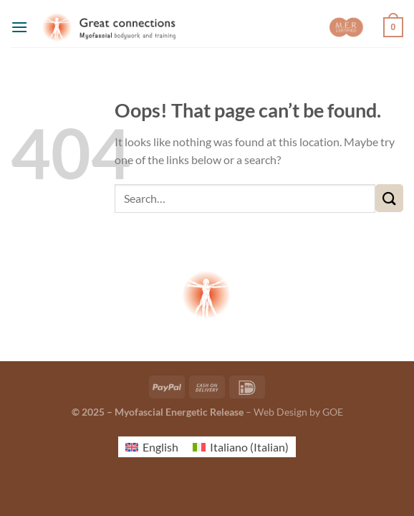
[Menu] (19, 26)
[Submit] (389, 198)
